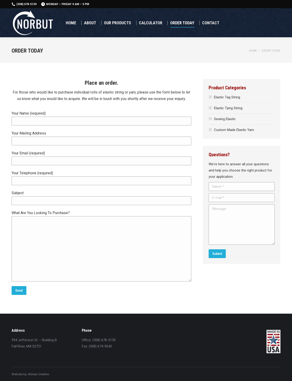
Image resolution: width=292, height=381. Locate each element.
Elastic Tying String (228, 108)
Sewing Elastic (225, 119)
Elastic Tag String (227, 97)
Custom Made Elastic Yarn (234, 130)
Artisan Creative (38, 374)
